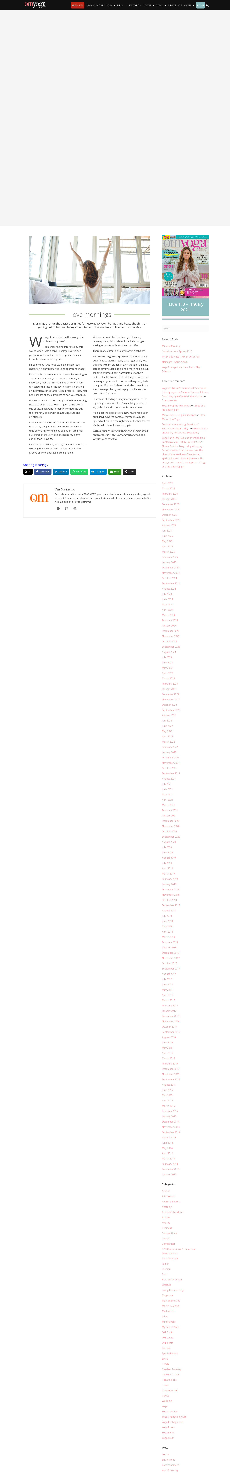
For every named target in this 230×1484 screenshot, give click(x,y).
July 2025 (167, 530)
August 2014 (169, 1137)
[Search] (207, 5)
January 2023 (169, 689)
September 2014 (171, 1132)
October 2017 (169, 963)
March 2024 (168, 615)
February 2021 (170, 810)
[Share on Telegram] (98, 472)
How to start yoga (172, 1279)
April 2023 (167, 673)
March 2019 (168, 873)
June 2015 (167, 1090)
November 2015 (171, 1074)
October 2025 (169, 514)
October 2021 (169, 768)
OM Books (168, 1332)
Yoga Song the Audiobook (176, 405)
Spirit (165, 1358)
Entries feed (168, 1459)
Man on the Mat (171, 1300)
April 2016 (167, 1053)
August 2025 (169, 525)
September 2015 (171, 1079)
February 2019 (170, 879)
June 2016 (167, 1042)
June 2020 (167, 852)
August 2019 (169, 857)
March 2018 (168, 937)
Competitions (169, 1233)
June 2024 (167, 599)
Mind (165, 1316)
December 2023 (170, 631)
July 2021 (167, 784)
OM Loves (167, 1337)
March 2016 (168, 1058)
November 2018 (171, 894)
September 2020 (171, 836)
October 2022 (169, 704)
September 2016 (171, 1032)
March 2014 (168, 1158)
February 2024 (170, 620)
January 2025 (169, 562)
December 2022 (170, 694)
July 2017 (167, 979)
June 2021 (167, 789)
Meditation (168, 1311)
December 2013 (170, 1169)
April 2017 (167, 995)
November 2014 (171, 1127)
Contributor (168, 1243)
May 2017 (167, 989)
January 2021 (169, 815)
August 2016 (169, 1037)
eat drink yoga (170, 1258)
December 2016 (170, 1016)
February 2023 (170, 683)
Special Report (170, 1353)
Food (164, 1274)
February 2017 (170, 1005)
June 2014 (167, 1142)
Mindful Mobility (171, 346)
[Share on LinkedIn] (61, 472)
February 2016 (170, 1063)
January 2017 (169, 1010)
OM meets (167, 1342)
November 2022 (171, 699)
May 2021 (167, 794)
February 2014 (170, 1163)
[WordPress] (74, 521)
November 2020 (171, 826)
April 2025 (167, 546)
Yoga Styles (168, 1432)
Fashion (166, 1269)
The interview (169, 400)
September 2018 (171, 905)
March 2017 (168, 1000)
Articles (166, 1217)
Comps (166, 1238)
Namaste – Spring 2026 (175, 362)
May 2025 (167, 541)
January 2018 (169, 947)
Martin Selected (170, 1306)
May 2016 (167, 1047)
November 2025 (171, 509)
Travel (165, 1385)
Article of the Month (173, 1212)
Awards (166, 1222)
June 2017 (167, 984)
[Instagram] (66, 521)
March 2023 (168, 678)
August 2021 (169, 778)
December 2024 (170, 567)
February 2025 (170, 557)
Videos (165, 1395)
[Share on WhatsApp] (79, 472)
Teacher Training (171, 1369)
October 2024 (169, 578)
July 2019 (167, 863)
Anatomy (167, 1206)
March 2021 (168, 805)
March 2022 (168, 741)
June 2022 (167, 725)
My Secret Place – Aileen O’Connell (180, 356)
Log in (165, 1454)
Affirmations (169, 1196)
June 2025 (167, 536)
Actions (166, 1191)
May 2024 (167, 604)
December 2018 (170, 889)
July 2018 (167, 915)
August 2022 (169, 715)
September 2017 (171, 968)
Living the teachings (173, 1290)
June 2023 (167, 662)
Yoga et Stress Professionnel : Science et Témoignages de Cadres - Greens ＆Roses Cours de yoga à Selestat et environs (185, 392)
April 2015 (167, 1100)
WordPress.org (170, 1470)
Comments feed (170, 1465)
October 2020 (169, 831)
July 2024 (167, 594)
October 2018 (169, 900)
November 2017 (171, 958)
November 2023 (171, 636)
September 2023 (171, 646)
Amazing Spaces (171, 1201)
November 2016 (171, 1021)
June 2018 (167, 921)
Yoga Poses (168, 1427)
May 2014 (167, 1148)
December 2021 (170, 757)
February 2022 (170, 747)
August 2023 (169, 652)
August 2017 (169, 974)
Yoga (165, 1406)
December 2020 (170, 820)
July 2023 (167, 657)
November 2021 (171, 762)
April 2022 (167, 736)
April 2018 (167, 931)
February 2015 (170, 1111)
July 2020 (167, 847)
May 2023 (167, 667)
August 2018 (169, 910)
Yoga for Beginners (173, 1422)
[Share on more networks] (129, 472)
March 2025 (168, 551)
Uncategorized (170, 1390)
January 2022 (169, 752)
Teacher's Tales (170, 1374)
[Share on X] (28, 472)
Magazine (167, 1295)
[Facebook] (58, 521)
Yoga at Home (169, 1411)
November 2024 (171, 572)
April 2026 (167, 483)
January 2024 (169, 625)
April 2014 (167, 1153)
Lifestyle (166, 1284)
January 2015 (169, 1116)
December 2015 (170, 1068)
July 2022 (167, 720)
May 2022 (167, 731)
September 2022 (171, 710)
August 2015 (169, 1084)
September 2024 (171, 583)
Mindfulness (169, 1321)
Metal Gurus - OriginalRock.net (179, 415)
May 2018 (167, 926)
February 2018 (170, 942)
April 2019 (167, 868)
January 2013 (169, 1174)
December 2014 (170, 1121)
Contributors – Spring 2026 (177, 351)
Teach (165, 1364)
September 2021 (171, 773)
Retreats (166, 1348)
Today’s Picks (169, 1379)
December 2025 (170, 504)
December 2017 (170, 952)
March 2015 (168, 1105)
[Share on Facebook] (42, 472)
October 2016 (169, 1026)
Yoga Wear (168, 1437)
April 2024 (167, 609)
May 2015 (167, 1095)
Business (167, 1228)
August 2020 (169, 842)
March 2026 (168, 488)
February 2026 (170, 493)
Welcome (167, 1401)
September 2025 (171, 520)
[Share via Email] (114, 472)
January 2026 (169, 499)
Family (165, 1263)
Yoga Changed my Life (174, 1416)
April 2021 (167, 799)
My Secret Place (170, 1327)
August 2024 (169, 588)
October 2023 (169, 641)
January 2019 (169, 884)
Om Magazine (65, 502)
